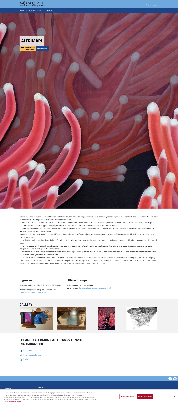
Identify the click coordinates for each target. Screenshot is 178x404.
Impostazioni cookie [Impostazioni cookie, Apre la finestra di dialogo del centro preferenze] (127, 396)
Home (22, 10)
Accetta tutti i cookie (145, 396)
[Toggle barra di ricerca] (147, 4)
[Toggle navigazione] (155, 4)
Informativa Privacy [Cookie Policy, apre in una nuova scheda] (15, 401)
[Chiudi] (174, 396)
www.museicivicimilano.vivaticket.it (34, 292)
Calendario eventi (35, 10)
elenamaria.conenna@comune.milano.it (95, 288)
